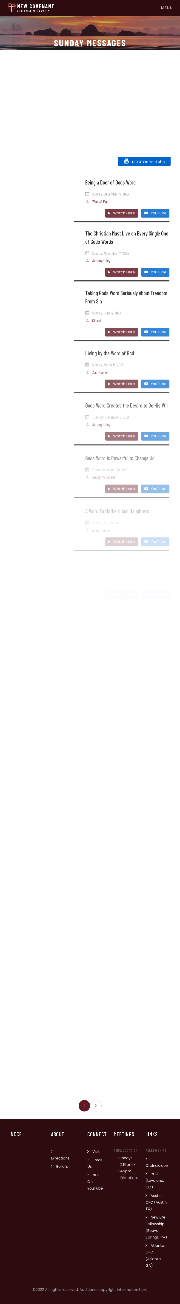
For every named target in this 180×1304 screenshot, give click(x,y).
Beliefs (59, 1166)
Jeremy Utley (101, 264)
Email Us (94, 1163)
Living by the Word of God (109, 359)
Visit (93, 1151)
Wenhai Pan (100, 205)
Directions (60, 1155)
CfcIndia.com (157, 1162)
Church (97, 325)
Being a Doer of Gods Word (110, 186)
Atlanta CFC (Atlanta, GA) (155, 1255)
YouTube (155, 217)
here (143, 1289)
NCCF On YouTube (144, 161)
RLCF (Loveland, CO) (155, 1180)
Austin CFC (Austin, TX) (156, 1202)
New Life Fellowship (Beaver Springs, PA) (156, 1227)
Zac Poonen (100, 378)
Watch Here (121, 217)
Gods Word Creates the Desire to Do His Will (126, 412)
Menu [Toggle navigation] (165, 7)
